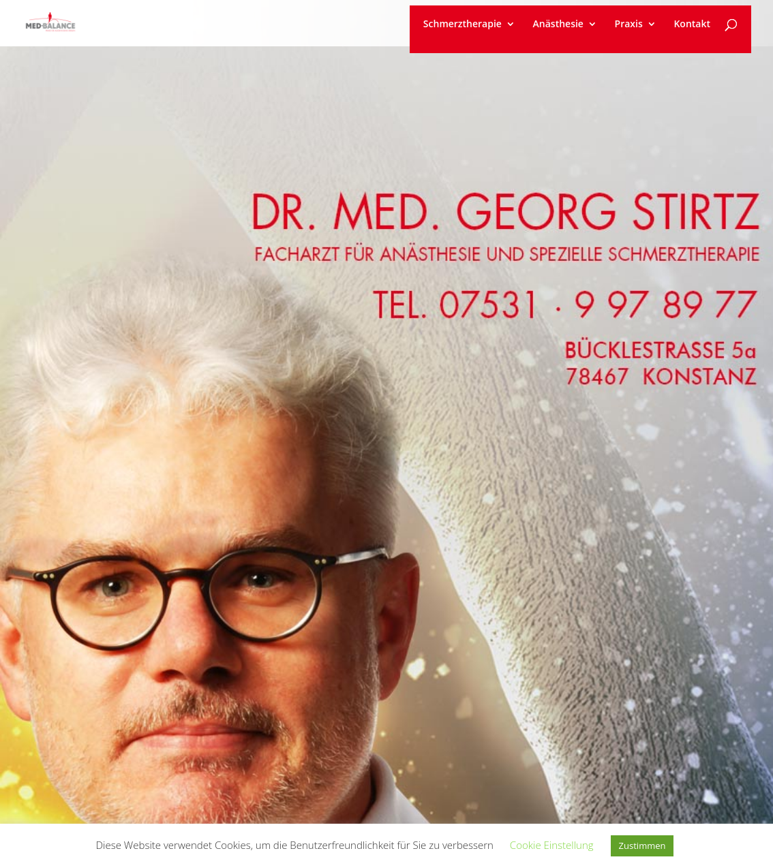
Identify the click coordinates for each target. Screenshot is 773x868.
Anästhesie (558, 24)
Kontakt (691, 24)
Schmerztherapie (462, 24)
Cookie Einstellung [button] (552, 845)
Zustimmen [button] (642, 845)
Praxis (629, 24)
